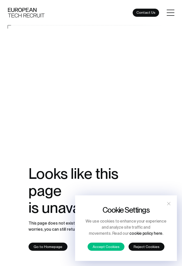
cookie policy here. (146, 233)
